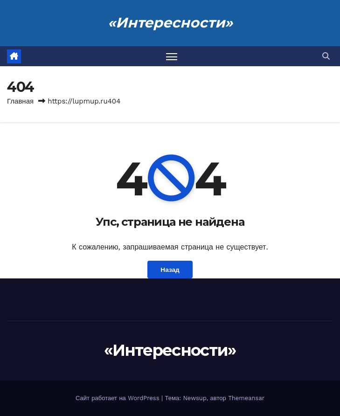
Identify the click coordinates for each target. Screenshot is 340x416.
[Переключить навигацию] (171, 56)
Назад (169, 269)
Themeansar (246, 398)
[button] (326, 56)
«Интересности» (170, 22)
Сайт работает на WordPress (118, 398)
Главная (20, 101)
